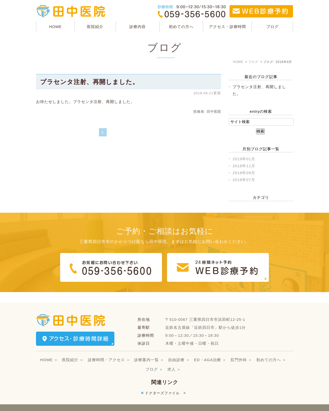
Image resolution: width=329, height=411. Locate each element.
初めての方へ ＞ (271, 349)
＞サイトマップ (50, 402)
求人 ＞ (174, 359)
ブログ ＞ (154, 359)
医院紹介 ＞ (73, 349)
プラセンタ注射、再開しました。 (89, 81)
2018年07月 (244, 180)
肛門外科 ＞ (241, 349)
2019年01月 (244, 159)
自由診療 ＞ (179, 349)
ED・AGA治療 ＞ (210, 349)
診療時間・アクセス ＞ (109, 349)
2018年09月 (244, 173)
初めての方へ (181, 26)
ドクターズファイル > (165, 382)
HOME (55, 26)
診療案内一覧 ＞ (149, 349)
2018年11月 (244, 166)
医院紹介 (95, 26)
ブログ (272, 26)
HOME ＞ (49, 349)
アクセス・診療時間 (227, 26)
